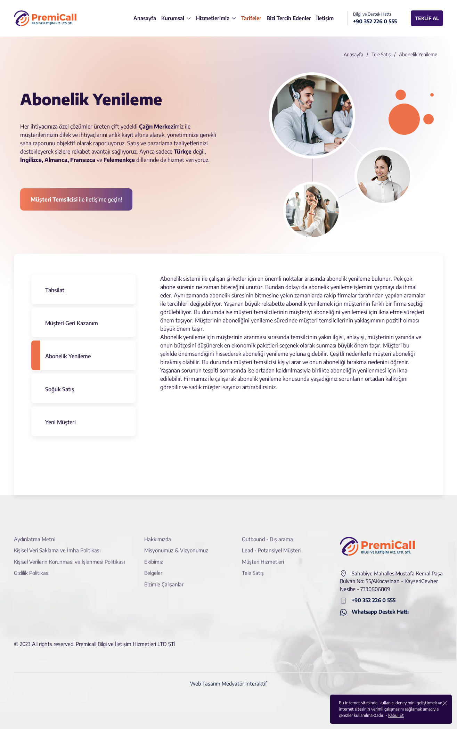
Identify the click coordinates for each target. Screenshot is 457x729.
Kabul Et (396, 715)
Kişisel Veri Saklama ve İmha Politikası (57, 545)
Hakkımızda (157, 533)
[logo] (45, 18)
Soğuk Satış (59, 389)
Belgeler (153, 567)
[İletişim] (325, 18)
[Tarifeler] (251, 18)
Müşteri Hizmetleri (263, 556)
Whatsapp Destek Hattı (374, 612)
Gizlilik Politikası (31, 567)
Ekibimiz (153, 556)
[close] (445, 703)
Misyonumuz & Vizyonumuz (176, 545)
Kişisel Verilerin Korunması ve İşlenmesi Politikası (69, 556)
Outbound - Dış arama (267, 533)
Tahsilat (54, 290)
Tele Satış (381, 54)
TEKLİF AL (427, 18)
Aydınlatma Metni (34, 533)
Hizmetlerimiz (216, 18)
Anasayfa (353, 54)
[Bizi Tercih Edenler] (289, 18)
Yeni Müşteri (60, 422)
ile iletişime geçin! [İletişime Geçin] (76, 199)
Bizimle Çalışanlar (163, 578)
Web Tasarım (205, 683)
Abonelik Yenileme (68, 356)
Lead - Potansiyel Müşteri (271, 545)
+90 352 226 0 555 (367, 600)
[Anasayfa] (144, 18)
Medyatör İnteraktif (244, 683)
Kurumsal (176, 18)
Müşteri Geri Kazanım (71, 323)
